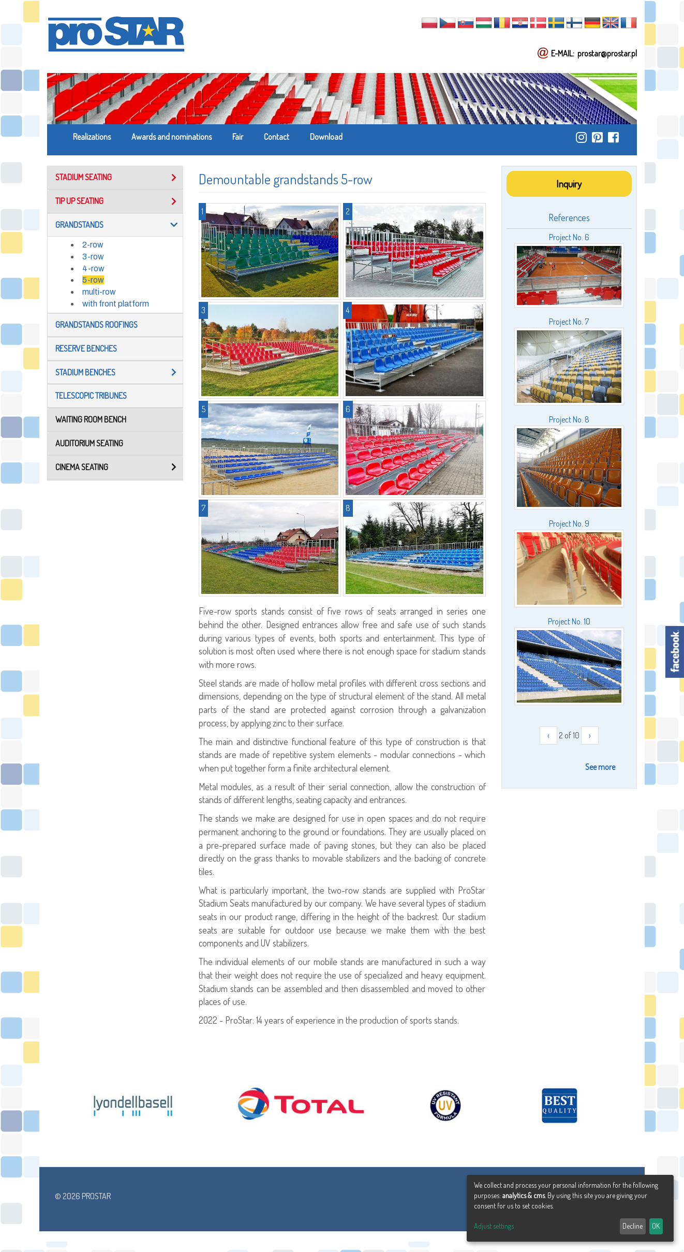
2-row (92, 244)
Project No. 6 (569, 237)
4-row (93, 268)
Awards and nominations (171, 137)
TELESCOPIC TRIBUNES (91, 395)
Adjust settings (494, 1225)
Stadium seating (83, 177)
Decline (632, 1225)
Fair (237, 137)
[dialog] (570, 1208)
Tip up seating (79, 201)
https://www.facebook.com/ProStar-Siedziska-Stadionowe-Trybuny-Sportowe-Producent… (613, 137)
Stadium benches (85, 372)
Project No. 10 (569, 621)
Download (326, 137)
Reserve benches (86, 348)
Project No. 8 (569, 419)
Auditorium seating (89, 443)
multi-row (99, 291)
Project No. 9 (569, 523)
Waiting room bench (90, 419)
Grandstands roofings (96, 324)
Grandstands (79, 225)
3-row (93, 256)
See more (600, 767)
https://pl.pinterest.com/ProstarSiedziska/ (597, 137)
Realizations (92, 137)
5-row (93, 279)
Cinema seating (81, 467)
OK (656, 1225)
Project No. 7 (569, 321)
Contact (276, 137)
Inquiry (569, 183)
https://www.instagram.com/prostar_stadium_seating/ (581, 137)
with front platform (115, 303)
